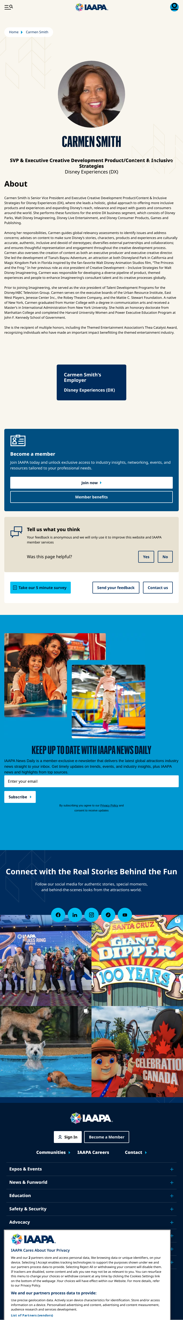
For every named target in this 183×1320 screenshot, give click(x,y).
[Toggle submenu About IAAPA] (172, 1249)
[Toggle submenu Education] (172, 1196)
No (165, 556)
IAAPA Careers (93, 1152)
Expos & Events (25, 1169)
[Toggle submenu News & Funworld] (172, 1182)
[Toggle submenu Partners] (172, 1262)
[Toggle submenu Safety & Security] (172, 1209)
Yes (146, 556)
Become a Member (106, 1137)
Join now (89, 482)
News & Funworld (28, 1182)
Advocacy (19, 1222)
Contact (133, 1152)
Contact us (158, 587)
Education (20, 1195)
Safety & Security (27, 1209)
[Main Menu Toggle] (8, 7)
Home (14, 32)
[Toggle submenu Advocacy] (172, 1222)
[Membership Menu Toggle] (174, 7)
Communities (51, 1152)
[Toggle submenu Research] (172, 1235)
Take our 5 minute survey (42, 587)
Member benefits (91, 497)
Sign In (70, 1137)
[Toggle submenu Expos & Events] (172, 1169)
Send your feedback (116, 587)
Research (19, 1235)
